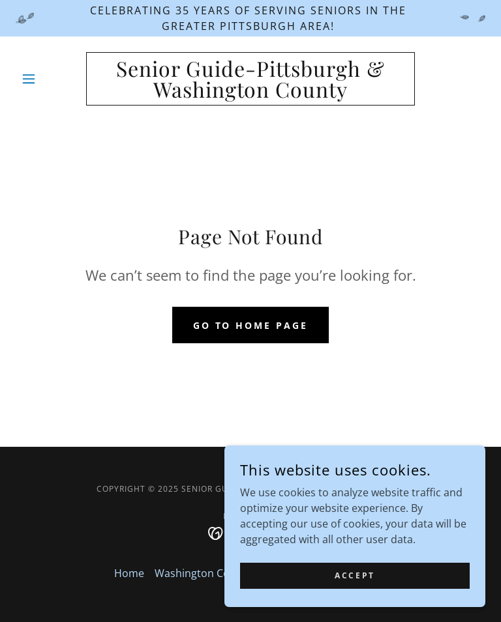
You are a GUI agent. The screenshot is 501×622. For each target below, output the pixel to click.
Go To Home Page (251, 325)
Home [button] (129, 573)
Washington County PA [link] (211, 573)
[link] (250, 94)
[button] (51, 79)
